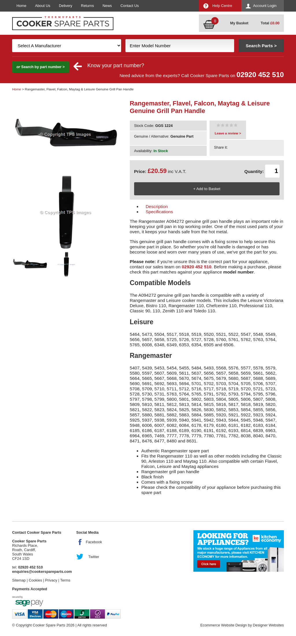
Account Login (264, 5)
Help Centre (222, 5)
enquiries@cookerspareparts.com (42, 571)
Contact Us (130, 5)
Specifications (159, 211)
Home (21, 5)
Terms (65, 580)
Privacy (51, 580)
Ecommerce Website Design (223, 625)
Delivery (65, 5)
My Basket (239, 23)
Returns (87, 5)
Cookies (35, 580)
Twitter (93, 557)
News (107, 5)
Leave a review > (228, 133)
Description (157, 206)
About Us (42, 5)
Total (270, 23)
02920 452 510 (260, 75)
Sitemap (19, 580)
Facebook (94, 542)
